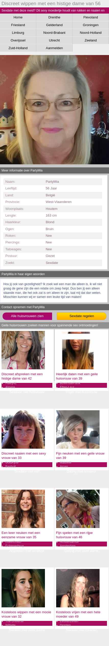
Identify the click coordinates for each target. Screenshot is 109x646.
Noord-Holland (91, 33)
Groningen (91, 25)
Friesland (18, 25)
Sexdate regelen (81, 316)
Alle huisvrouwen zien (27, 316)
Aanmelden (54, 48)
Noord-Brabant (54, 33)
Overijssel (18, 40)
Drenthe (54, 17)
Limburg (18, 33)
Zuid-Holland (18, 48)
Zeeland (90, 40)
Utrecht (54, 40)
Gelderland (54, 25)
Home (18, 17)
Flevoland (90, 17)
